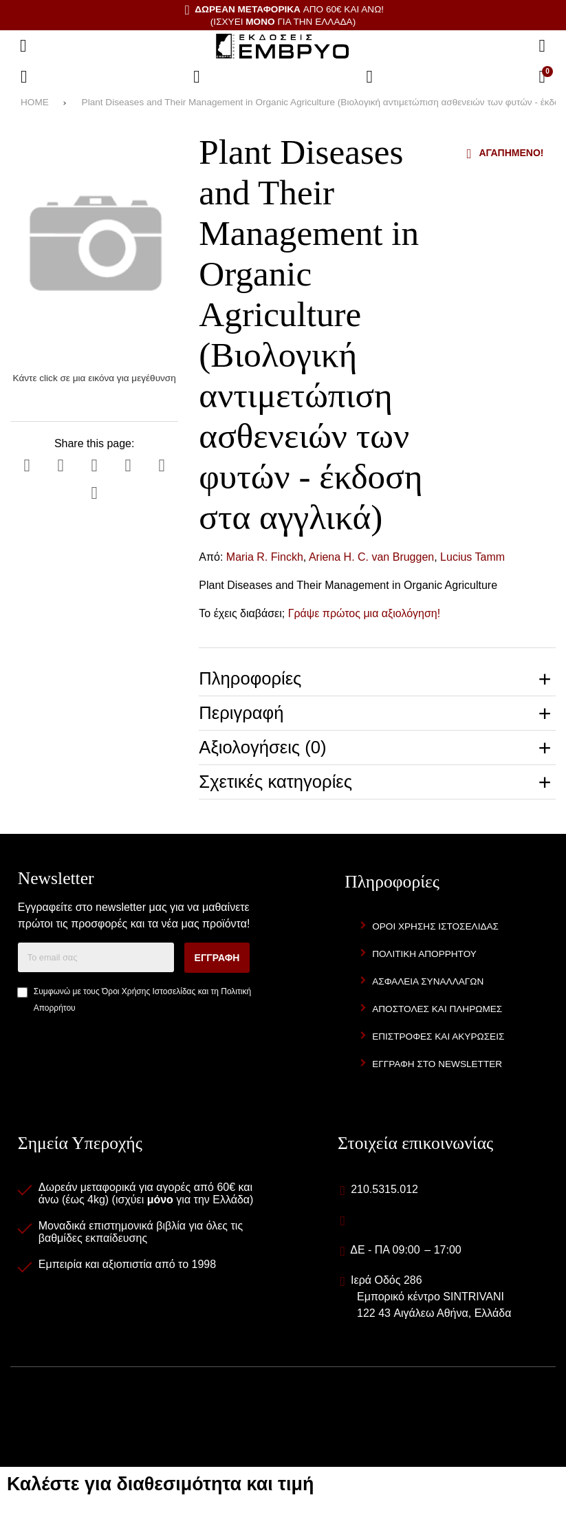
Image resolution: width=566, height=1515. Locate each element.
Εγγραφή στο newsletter (437, 1064)
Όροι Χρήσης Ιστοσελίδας (148, 991)
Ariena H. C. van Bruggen (371, 557)
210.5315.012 (384, 1189)
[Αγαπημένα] (196, 77)
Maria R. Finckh (264, 557)
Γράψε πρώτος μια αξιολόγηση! (364, 613)
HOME (35, 102)
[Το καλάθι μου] (542, 77)
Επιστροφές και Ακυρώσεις (438, 1036)
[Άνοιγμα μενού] (23, 46)
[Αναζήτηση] (542, 46)
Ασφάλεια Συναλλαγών (427, 981)
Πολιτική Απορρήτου (424, 954)
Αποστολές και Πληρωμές (437, 1009)
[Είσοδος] (369, 77)
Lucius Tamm (472, 557)
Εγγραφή (217, 957)
